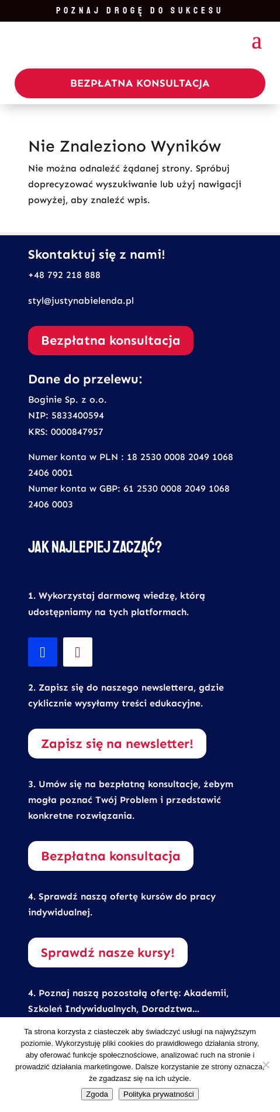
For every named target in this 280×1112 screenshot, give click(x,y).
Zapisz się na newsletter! (117, 743)
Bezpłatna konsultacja (111, 340)
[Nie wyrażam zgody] (265, 1064)
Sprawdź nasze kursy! (108, 952)
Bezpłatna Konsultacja (140, 83)
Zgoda (97, 1094)
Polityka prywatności (158, 1094)
